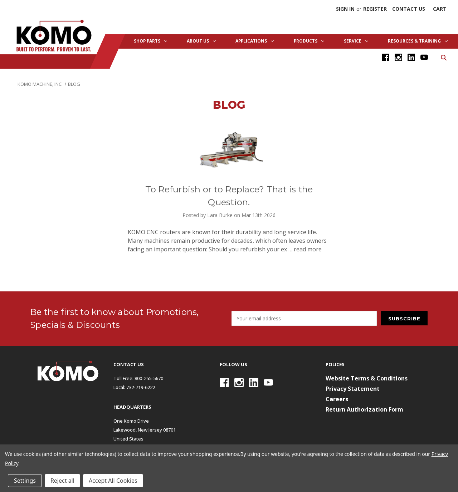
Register (375, 8)
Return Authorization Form (364, 409)
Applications (254, 41)
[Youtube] (424, 57)
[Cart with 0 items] (439, 9)
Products (309, 41)
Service (356, 41)
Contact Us (408, 8)
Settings (25, 480)
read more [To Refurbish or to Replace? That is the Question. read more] (308, 249)
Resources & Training (418, 41)
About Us (201, 41)
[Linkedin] (411, 57)
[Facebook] (385, 57)
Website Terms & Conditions (367, 378)
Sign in (345, 8)
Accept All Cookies (113, 480)
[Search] (443, 57)
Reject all (62, 480)
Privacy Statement (353, 389)
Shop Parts (150, 41)
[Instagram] (398, 57)
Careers (337, 399)
